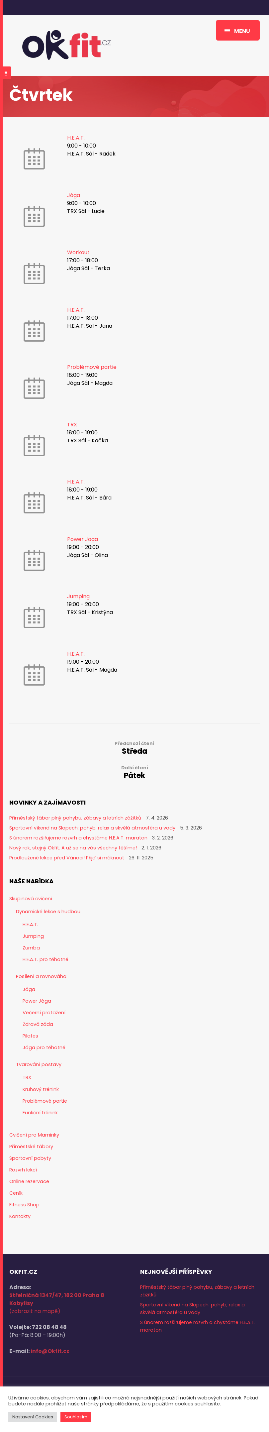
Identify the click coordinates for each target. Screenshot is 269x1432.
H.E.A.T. (76, 138)
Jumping (78, 596)
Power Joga (82, 539)
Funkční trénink (40, 1112)
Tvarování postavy (38, 1064)
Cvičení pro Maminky (34, 1135)
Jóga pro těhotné (44, 1047)
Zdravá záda (38, 1024)
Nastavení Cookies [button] (32, 1417)
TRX (72, 424)
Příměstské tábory (31, 1146)
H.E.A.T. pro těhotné (45, 959)
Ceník (16, 1193)
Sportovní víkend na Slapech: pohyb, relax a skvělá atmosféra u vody (92, 828)
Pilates (30, 1036)
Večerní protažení (44, 1012)
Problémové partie (92, 367)
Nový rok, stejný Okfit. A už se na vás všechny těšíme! (73, 847)
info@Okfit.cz (50, 1351)
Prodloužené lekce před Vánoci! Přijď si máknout (66, 857)
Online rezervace (29, 1181)
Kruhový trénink (41, 1089)
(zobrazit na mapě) (34, 1311)
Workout (78, 252)
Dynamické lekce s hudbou (48, 911)
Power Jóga (37, 1001)
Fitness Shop (24, 1204)
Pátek (134, 772)
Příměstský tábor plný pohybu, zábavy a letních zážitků (75, 818)
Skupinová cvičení (30, 898)
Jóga (73, 195)
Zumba (31, 947)
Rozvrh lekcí (23, 1169)
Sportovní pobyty (30, 1158)
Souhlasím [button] (75, 1417)
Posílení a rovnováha (41, 976)
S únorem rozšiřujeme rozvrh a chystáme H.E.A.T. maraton (78, 837)
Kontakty (20, 1216)
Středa (134, 747)
